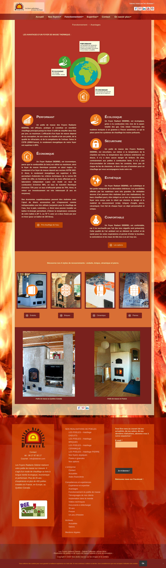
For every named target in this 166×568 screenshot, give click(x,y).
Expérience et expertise (79, 485)
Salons (72, 527)
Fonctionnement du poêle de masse (84, 492)
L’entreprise (70, 467)
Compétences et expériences (78, 482)
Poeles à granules (77, 458)
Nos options (74, 461)
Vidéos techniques (77, 502)
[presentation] (124, 458)
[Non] (163, 563)
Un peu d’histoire (76, 515)
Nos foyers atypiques (78, 455)
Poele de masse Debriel (28, 6)
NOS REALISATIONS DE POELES (80, 429)
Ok (143, 563)
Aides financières (76, 477)
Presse (72, 511)
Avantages (73, 489)
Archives (69, 520)
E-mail (119, 440)
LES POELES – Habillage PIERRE (84, 452)
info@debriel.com (37, 459)
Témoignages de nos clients (81, 495)
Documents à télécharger (80, 505)
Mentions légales (72, 532)
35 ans (72, 508)
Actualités (73, 473)
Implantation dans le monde (81, 498)
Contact (72, 470)
